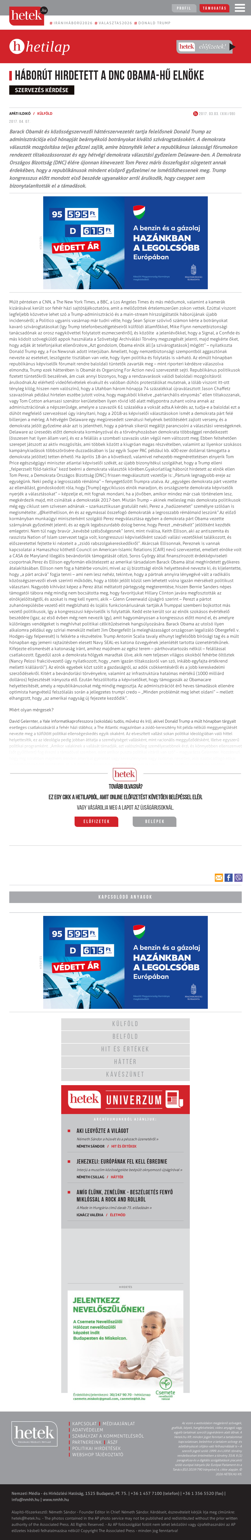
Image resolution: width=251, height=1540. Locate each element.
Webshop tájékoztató (97, 1454)
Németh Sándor (91, 1146)
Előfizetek (97, 821)
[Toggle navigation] (239, 9)
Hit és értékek (124, 1146)
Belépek (155, 821)
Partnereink (87, 1442)
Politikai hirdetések (96, 1448)
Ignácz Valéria (90, 1215)
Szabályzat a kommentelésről (108, 1436)
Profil (184, 8)
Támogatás (215, 8)
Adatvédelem (87, 1429)
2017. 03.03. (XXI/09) (214, 114)
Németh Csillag (90, 1177)
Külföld (44, 113)
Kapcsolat (84, 1423)
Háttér (117, 1177)
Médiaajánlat (119, 1423)
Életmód (118, 1215)
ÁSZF (112, 1442)
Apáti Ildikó (20, 113)
